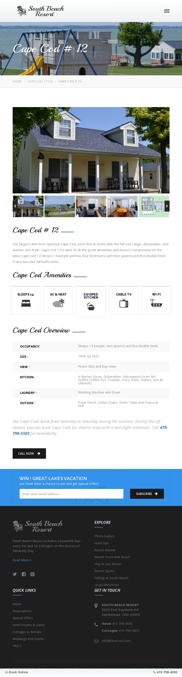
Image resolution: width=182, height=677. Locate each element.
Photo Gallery (104, 536)
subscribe (146, 494)
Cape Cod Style (40, 81)
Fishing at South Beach (111, 578)
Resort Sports (104, 571)
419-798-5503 (129, 630)
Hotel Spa (101, 543)
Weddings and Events (28, 639)
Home (17, 81)
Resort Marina (104, 550)
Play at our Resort (108, 564)
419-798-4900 (122, 624)
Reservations (22, 611)
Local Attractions (106, 585)
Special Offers (23, 618)
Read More (22, 560)
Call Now (29, 453)
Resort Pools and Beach (112, 557)
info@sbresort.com (116, 641)
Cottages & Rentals (27, 632)
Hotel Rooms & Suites (29, 625)
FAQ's (17, 646)
